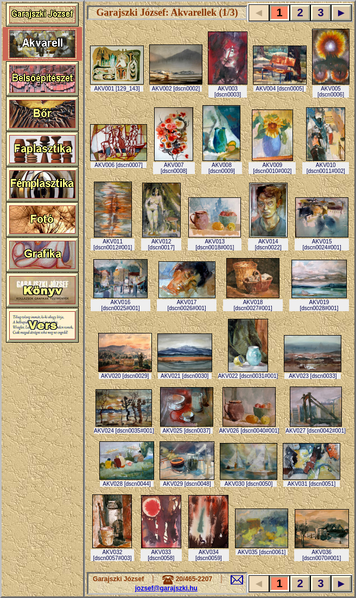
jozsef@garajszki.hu (166, 588)
